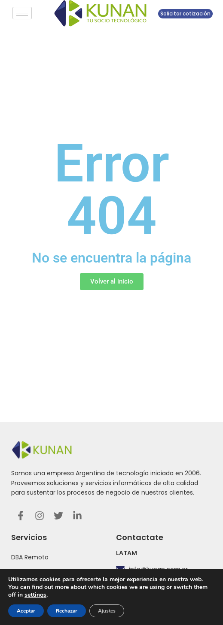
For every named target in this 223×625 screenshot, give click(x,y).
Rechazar (66, 610)
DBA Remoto (30, 557)
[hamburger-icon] (22, 13)
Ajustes (107, 610)
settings (35, 595)
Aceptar (26, 610)
